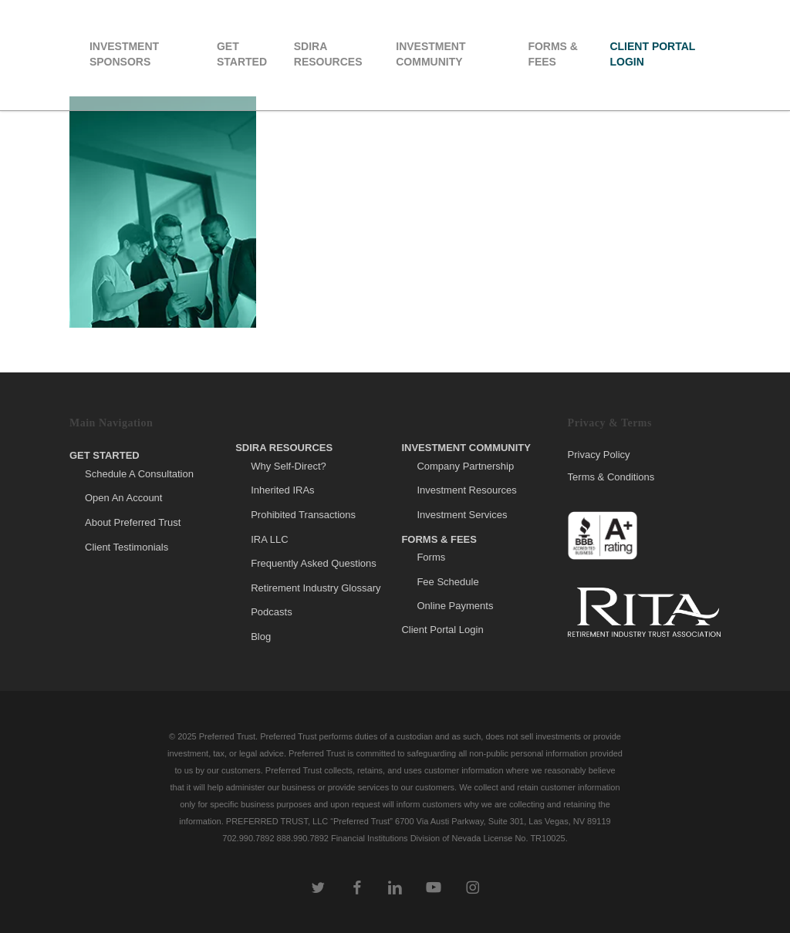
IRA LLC (269, 539)
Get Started (104, 455)
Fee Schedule (447, 582)
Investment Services (462, 514)
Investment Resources (466, 490)
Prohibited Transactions (303, 514)
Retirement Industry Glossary (315, 588)
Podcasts (271, 612)
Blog (261, 636)
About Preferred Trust (133, 522)
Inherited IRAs (282, 490)
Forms (431, 557)
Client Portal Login (442, 629)
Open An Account (123, 498)
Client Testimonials (126, 547)
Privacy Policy (599, 455)
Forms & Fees (439, 539)
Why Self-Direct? (288, 466)
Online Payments (455, 605)
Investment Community (466, 447)
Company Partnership (465, 466)
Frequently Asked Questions (313, 563)
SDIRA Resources (284, 447)
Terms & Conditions (611, 477)
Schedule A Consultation (139, 474)
